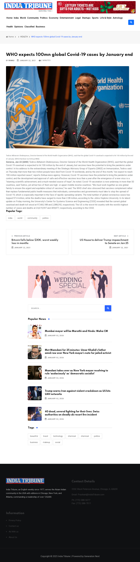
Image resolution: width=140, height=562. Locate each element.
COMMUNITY (32, 218)
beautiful (34, 436)
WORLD (20, 218)
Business (40, 26)
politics (97, 436)
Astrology (118, 18)
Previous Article (21, 236)
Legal (78, 18)
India (16, 18)
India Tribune (64, 559)
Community (33, 18)
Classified (29, 26)
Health (9, 26)
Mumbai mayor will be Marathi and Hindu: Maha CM (76, 331)
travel (45, 436)
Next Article (121, 236)
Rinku (11, 61)
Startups (86, 18)
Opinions (18, 26)
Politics (44, 18)
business (34, 442)
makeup (46, 442)
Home (9, 18)
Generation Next (92, 559)
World (23, 18)
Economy (53, 18)
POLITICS (46, 218)
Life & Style (105, 18)
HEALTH (24, 37)
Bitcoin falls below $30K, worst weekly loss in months (35, 241)
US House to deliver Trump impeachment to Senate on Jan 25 (104, 241)
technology (58, 436)
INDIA (10, 218)
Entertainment (67, 18)
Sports (95, 18)
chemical (72, 436)
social (57, 442)
